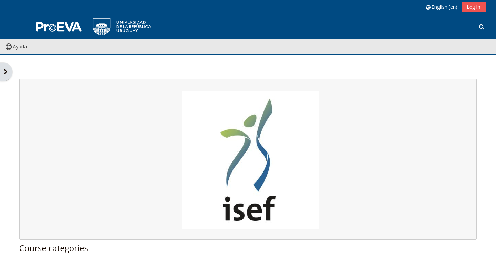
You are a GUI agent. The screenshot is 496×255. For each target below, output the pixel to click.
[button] (441, 6)
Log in (473, 6)
